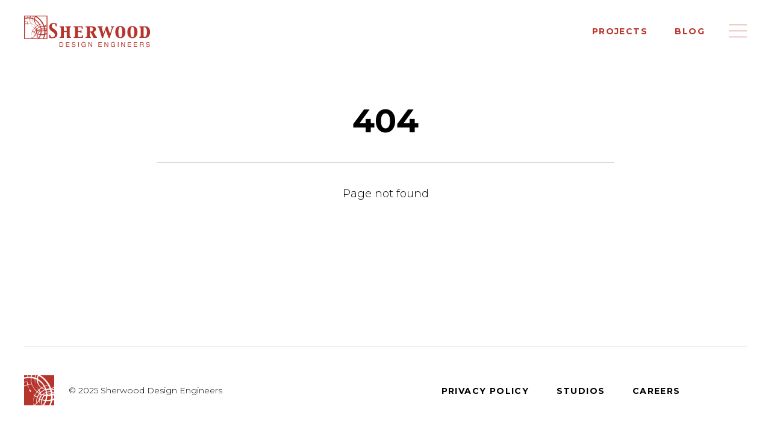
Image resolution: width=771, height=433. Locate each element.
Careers (656, 390)
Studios (581, 390)
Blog (690, 31)
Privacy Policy (485, 390)
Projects (620, 31)
